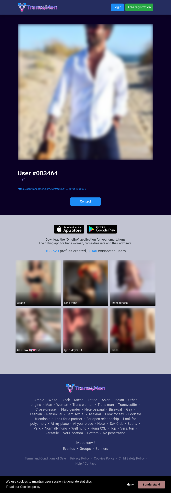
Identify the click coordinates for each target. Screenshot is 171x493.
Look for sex (114, 414)
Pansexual (54, 414)
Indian (119, 400)
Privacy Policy (80, 458)
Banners (101, 449)
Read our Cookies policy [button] (23, 486)
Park (36, 428)
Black (66, 400)
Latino (92, 400)
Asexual (95, 414)
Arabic (39, 400)
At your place (83, 424)
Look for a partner (68, 419)
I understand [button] (151, 484)
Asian (106, 400)
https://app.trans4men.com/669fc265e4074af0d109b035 (52, 188)
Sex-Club (116, 424)
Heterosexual (94, 409)
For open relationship (102, 419)
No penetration (114, 433)
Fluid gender (70, 409)
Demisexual (75, 414)
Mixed (78, 400)
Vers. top (127, 428)
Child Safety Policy (132, 458)
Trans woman (83, 405)
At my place (60, 424)
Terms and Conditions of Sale (45, 458)
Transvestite (127, 405)
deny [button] (130, 484)
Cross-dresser (46, 409)
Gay (129, 409)
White (52, 400)
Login (117, 7)
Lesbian (36, 414)
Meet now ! (85, 442)
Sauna (132, 424)
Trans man (105, 405)
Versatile (52, 433)
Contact (85, 201)
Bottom (93, 433)
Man (48, 405)
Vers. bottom (73, 433)
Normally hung (56, 428)
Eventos (69, 449)
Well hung (78, 428)
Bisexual (115, 409)
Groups (85, 449)
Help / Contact (85, 463)
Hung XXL (98, 428)
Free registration (139, 7)
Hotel (101, 424)
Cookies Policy (104, 458)
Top (113, 428)
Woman (62, 405)
